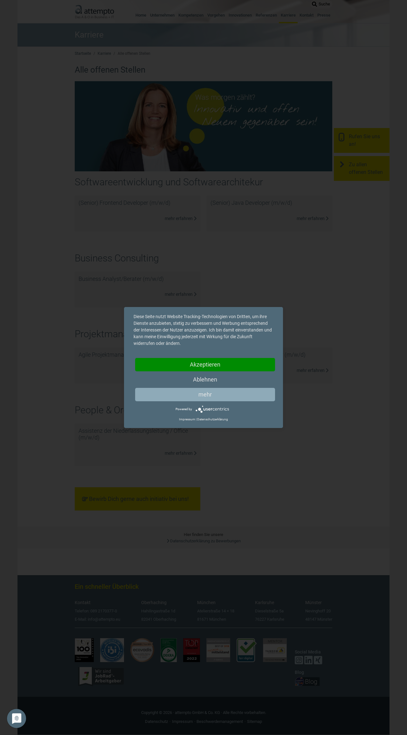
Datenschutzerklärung (212, 419)
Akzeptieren (205, 364)
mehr (205, 394)
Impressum (187, 419)
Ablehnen (205, 379)
